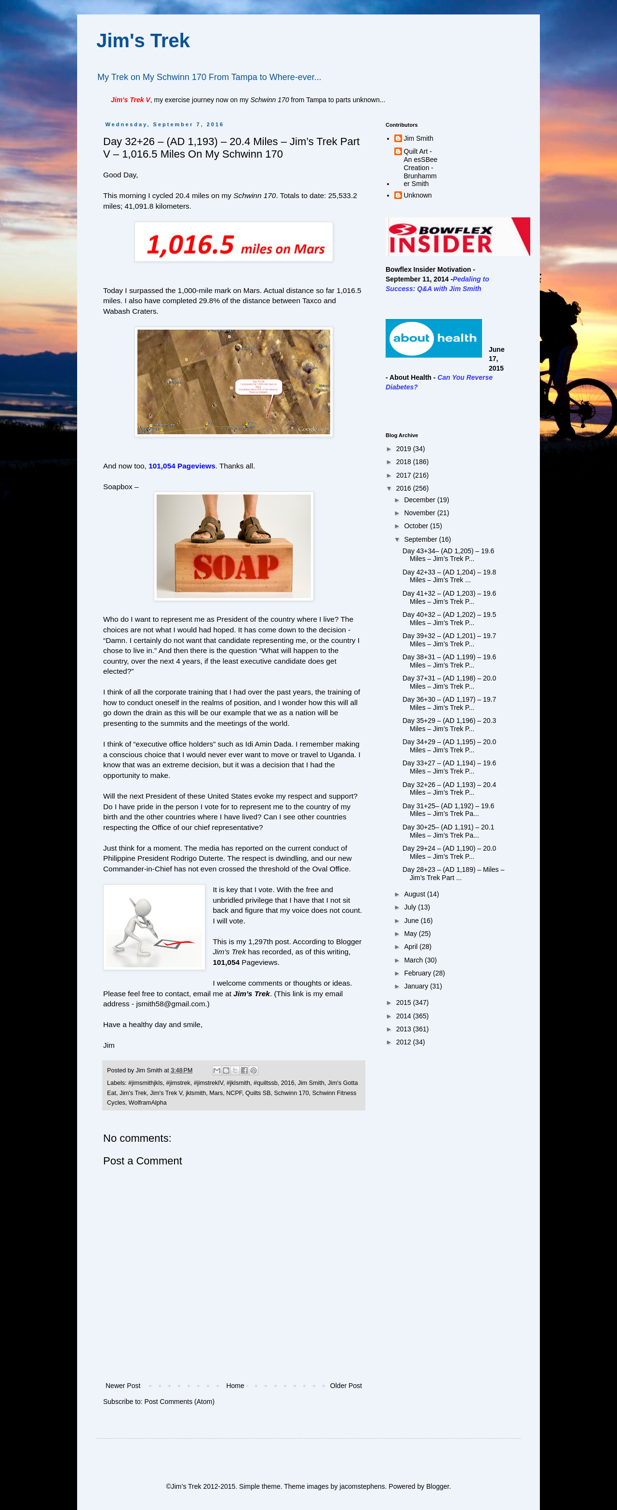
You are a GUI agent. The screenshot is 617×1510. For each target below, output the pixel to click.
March (414, 960)
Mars (216, 1093)
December (420, 500)
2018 (404, 462)
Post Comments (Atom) (180, 1401)
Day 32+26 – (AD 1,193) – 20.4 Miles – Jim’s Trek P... (449, 789)
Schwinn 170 (291, 1093)
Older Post (346, 1386)
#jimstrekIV (208, 1083)
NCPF (234, 1093)
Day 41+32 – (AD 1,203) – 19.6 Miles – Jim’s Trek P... (449, 597)
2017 (404, 475)
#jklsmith (238, 1083)
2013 (404, 1029)
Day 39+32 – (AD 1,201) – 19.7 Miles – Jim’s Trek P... (449, 640)
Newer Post (123, 1386)
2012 (404, 1042)
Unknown (418, 195)
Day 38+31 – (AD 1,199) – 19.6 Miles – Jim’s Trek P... (449, 661)
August (415, 894)
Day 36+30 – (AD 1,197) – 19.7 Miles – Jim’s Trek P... (449, 703)
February (418, 973)
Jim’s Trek (251, 993)
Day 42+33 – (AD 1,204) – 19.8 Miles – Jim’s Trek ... (449, 576)
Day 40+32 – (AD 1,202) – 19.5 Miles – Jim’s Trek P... (449, 619)
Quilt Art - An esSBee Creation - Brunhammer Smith (421, 167)
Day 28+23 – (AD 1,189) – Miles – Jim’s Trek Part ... (453, 874)
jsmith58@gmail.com (170, 1004)
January (417, 986)
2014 (404, 1016)
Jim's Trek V (166, 1093)
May (411, 933)
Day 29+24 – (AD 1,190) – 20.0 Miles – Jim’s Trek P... (449, 852)
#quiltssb (266, 1083)
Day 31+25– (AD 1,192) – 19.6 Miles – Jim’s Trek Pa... (448, 810)
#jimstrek (178, 1083)
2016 (288, 1083)
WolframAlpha (148, 1102)
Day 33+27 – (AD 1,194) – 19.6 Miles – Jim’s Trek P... (449, 767)
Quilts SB (258, 1093)
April (411, 946)
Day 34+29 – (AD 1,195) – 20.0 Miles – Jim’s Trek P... (449, 746)
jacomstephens (362, 1486)
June (412, 920)
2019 (404, 449)
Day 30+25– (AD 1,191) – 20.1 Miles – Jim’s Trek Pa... (448, 831)
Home (235, 1386)
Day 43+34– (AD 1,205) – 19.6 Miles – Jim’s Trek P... (448, 555)
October (417, 526)
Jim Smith (311, 1083)
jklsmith (196, 1093)
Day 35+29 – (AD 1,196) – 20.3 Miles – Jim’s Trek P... (449, 725)
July (411, 907)
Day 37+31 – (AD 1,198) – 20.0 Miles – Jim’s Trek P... (449, 682)
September (421, 539)
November (420, 513)
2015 (404, 1002)
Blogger (437, 1486)
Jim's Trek (143, 40)
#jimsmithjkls (145, 1083)
